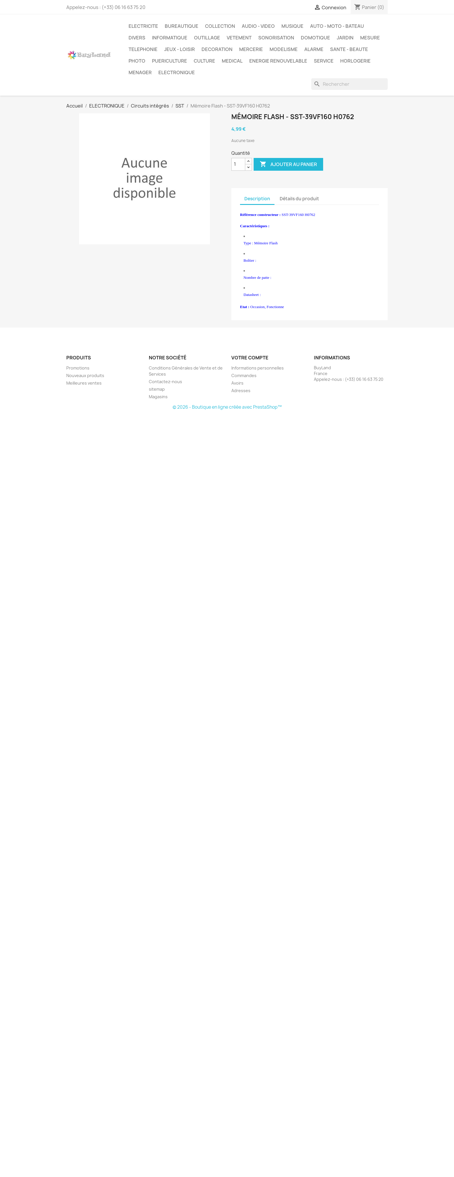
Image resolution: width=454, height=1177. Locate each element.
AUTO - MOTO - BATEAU (337, 26)
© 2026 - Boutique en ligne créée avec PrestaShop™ (227, 407)
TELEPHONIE (143, 49)
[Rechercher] (349, 84)
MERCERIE (251, 49)
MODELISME (284, 49)
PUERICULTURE (169, 61)
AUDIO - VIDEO (258, 26)
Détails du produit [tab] (299, 199)
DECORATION (217, 49)
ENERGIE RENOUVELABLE (278, 61)
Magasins (158, 396)
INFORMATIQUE (169, 37)
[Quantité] (238, 164)
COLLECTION (220, 26)
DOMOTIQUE (315, 37)
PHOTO (137, 61)
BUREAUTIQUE (181, 26)
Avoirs (237, 383)
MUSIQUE (292, 26)
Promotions (77, 368)
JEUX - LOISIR (179, 49)
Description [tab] (257, 199)
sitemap (157, 389)
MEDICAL (232, 61)
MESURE (370, 37)
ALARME (313, 49)
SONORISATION (276, 37)
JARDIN (345, 37)
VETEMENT (239, 37)
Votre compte (249, 357)
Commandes (244, 375)
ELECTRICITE (143, 26)
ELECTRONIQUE (176, 72)
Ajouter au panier (288, 164)
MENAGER (140, 72)
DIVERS (137, 37)
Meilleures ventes (84, 383)
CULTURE (204, 61)
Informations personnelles (257, 368)
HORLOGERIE (355, 61)
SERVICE (324, 61)
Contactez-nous (165, 381)
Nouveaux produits (85, 375)
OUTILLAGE (207, 37)
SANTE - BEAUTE (349, 49)
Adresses (240, 390)
